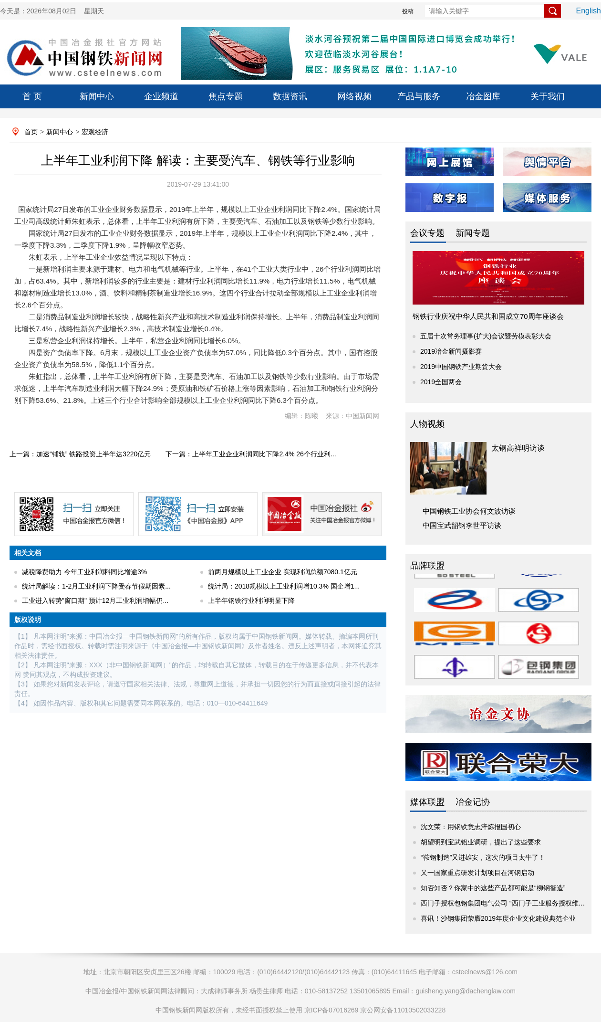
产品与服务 (418, 96)
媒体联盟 (427, 802)
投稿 (408, 11)
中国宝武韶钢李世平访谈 (462, 525)
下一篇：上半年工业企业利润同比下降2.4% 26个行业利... (251, 454)
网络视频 (354, 96)
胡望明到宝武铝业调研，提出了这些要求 (481, 842)
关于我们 (547, 96)
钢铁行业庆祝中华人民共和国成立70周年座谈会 (488, 316)
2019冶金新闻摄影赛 (451, 351)
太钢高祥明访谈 (518, 448)
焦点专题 (225, 96)
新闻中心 (97, 96)
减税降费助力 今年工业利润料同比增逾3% (84, 572)
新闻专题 (473, 233)
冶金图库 (483, 96)
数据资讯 (290, 96)
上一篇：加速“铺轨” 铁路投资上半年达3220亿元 (80, 454)
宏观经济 (95, 132)
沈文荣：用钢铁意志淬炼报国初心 (471, 827)
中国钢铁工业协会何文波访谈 (469, 511)
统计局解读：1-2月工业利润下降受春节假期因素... (96, 586)
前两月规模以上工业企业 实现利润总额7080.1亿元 (282, 572)
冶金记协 (473, 802)
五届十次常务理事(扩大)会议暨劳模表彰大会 (485, 336)
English (588, 11)
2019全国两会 (441, 382)
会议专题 (427, 233)
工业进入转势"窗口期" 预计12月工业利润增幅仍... (95, 600)
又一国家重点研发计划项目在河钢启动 (477, 872)
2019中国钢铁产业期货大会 (461, 366)
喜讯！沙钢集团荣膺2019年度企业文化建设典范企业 (498, 918)
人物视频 (427, 424)
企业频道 (161, 96)
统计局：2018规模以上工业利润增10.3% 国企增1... (284, 586)
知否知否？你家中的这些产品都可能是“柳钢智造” (493, 888)
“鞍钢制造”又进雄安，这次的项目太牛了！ (483, 857)
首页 (31, 132)
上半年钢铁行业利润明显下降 (251, 600)
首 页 (32, 96)
